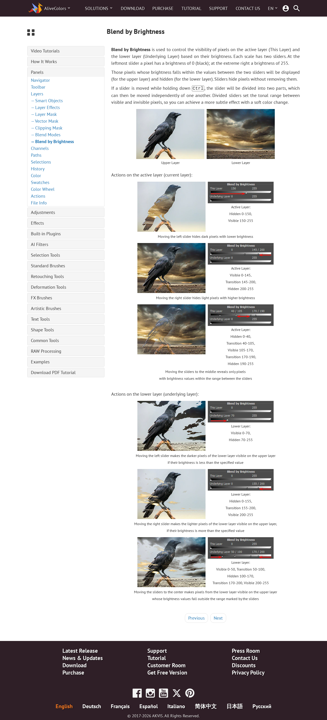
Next (218, 618)
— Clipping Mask (46, 128)
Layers (37, 94)
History (38, 169)
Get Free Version (167, 672)
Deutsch (91, 705)
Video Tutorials (45, 51)
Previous (196, 618)
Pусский (262, 705)
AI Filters (39, 244)
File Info (39, 203)
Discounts (244, 664)
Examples (40, 362)
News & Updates (82, 657)
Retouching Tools (47, 276)
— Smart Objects (47, 101)
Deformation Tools (48, 287)
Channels (40, 148)
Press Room (246, 650)
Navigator (40, 80)
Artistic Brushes (46, 308)
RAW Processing (46, 351)
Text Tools (40, 319)
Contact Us (248, 8)
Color (36, 176)
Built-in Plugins (46, 234)
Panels (37, 72)
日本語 (234, 705)
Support (218, 8)
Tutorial (191, 8)
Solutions (96, 8)
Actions (38, 196)
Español (148, 705)
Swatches (40, 182)
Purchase (162, 8)
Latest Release (80, 650)
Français (120, 705)
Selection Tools (45, 255)
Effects (37, 223)
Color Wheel (42, 189)
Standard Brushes (48, 266)
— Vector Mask (44, 121)
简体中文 (206, 705)
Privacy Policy (248, 672)
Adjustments (43, 212)
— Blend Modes (45, 135)
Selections (41, 162)
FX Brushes (41, 298)
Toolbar (38, 87)
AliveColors (55, 8)
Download (133, 8)
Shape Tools (42, 330)
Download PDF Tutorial (53, 372)
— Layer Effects (45, 107)
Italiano (176, 705)
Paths (36, 155)
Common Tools (45, 340)
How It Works (44, 62)
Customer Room (166, 664)
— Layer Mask (44, 114)
